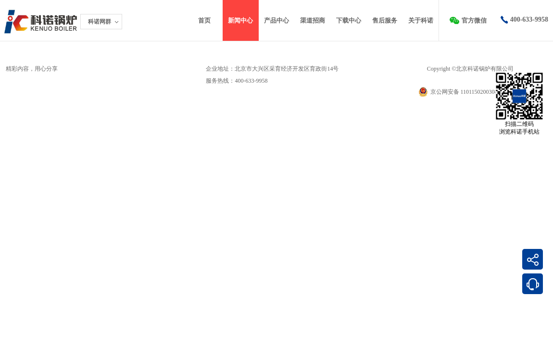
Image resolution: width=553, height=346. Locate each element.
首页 (204, 20)
